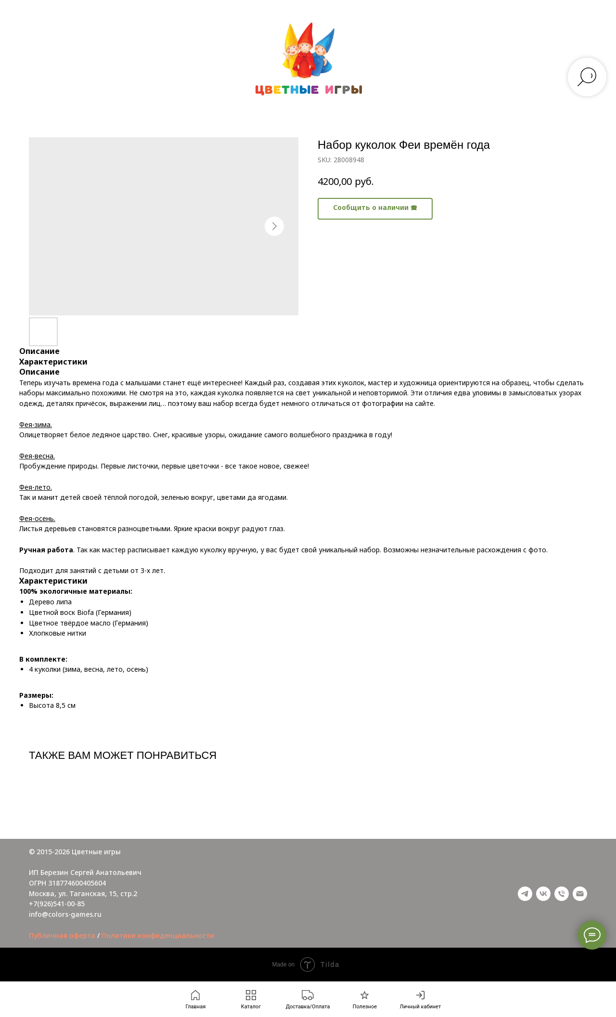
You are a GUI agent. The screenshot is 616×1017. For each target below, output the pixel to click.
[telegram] (525, 894)
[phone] (561, 894)
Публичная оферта (62, 935)
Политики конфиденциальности (158, 935)
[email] (580, 894)
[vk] (543, 894)
